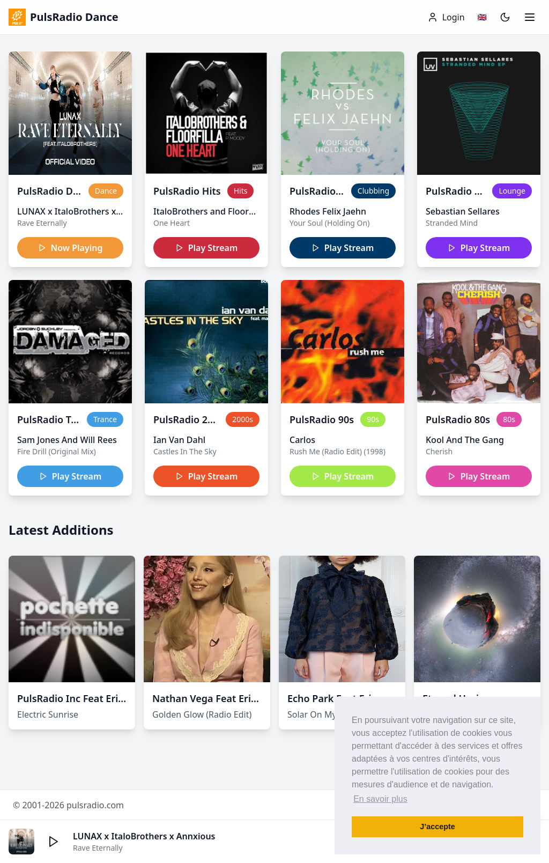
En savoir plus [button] (380, 798)
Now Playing (70, 248)
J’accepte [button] (437, 826)
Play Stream (206, 248)
